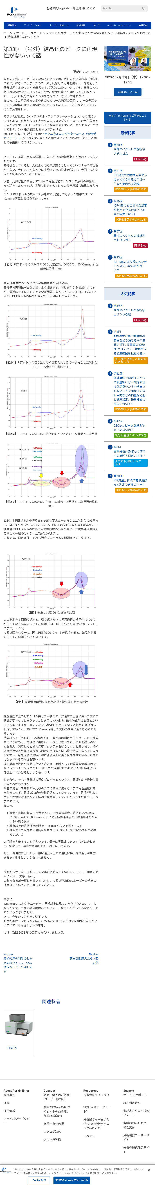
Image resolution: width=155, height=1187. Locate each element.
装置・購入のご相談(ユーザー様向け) (56, 1097)
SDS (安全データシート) (97, 1109)
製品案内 (12, 25)
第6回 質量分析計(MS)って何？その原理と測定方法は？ (129, 452)
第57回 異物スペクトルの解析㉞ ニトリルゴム (131, 236)
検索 (144, 8)
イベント (89, 1136)
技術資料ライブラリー (96, 1097)
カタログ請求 (52, 1131)
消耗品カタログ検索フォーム (136, 1113)
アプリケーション (32, 25)
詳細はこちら (127, 92)
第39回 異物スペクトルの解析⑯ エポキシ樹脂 (131, 310)
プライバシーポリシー (17, 1121)
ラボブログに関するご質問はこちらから (128, 117)
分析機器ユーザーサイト (136, 1137)
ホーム (8, 33)
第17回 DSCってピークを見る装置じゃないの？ (129, 426)
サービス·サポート (135, 1095)
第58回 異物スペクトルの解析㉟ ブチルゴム (131, 149)
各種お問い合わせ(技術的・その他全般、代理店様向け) (57, 1112)
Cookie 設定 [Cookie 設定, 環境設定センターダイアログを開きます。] (39, 1180)
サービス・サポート (59, 25)
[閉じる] (149, 1170)
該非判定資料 (132, 1103)
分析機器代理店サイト (136, 1150)
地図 (6, 1103)
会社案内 (143, 25)
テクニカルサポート (59, 33)
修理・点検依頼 (54, 1124)
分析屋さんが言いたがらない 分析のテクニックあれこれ (113, 33)
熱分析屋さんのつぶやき (23, 37)
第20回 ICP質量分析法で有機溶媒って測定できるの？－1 (130, 480)
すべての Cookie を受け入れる (71, 1180)
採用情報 (9, 1111)
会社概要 (9, 1095)
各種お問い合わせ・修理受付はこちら (71, 8)
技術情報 (81, 25)
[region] (77, 1175)
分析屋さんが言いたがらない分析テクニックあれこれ (96, 1124)
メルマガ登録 (52, 1139)
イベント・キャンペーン (119, 25)
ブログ (96, 25)
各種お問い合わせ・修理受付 (136, 1125)
